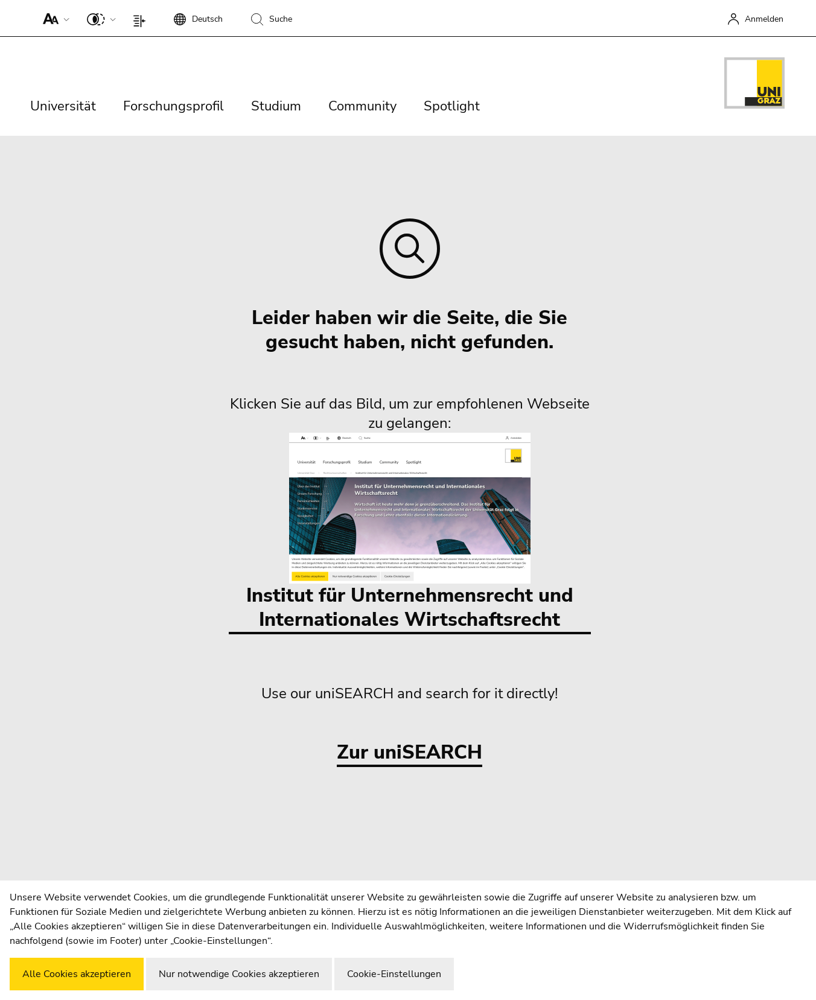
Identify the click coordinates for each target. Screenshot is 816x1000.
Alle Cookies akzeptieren (76, 974)
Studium (276, 106)
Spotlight (452, 106)
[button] (53, 18)
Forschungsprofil (173, 106)
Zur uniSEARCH (409, 752)
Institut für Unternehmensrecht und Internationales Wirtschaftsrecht (409, 532)
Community (362, 106)
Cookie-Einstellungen (394, 974)
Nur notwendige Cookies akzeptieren (239, 974)
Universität (63, 106)
